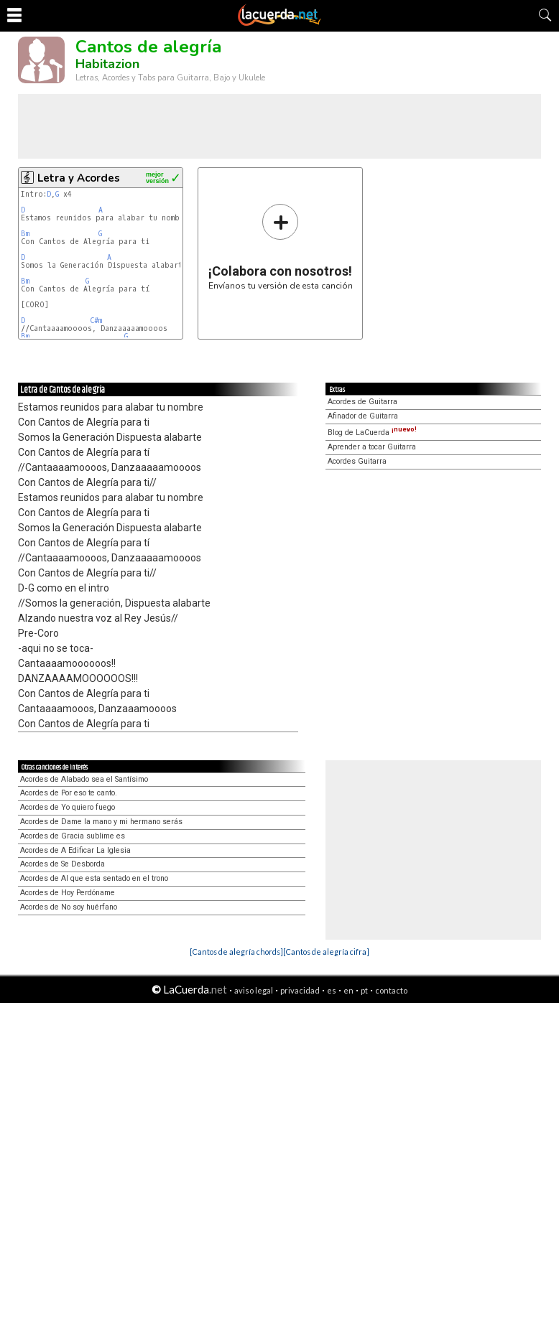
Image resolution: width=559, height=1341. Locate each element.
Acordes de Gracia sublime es (72, 836)
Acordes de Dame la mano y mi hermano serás (101, 821)
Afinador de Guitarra (363, 416)
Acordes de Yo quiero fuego (67, 807)
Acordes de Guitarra (362, 401)
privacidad (300, 990)
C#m (96, 320)
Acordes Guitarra (357, 461)
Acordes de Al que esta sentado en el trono (94, 878)
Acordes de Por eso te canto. (68, 793)
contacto (391, 990)
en (348, 990)
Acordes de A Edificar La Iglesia (75, 850)
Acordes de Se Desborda (62, 864)
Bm (25, 233)
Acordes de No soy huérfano (68, 907)
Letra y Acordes (78, 178)
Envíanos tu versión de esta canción (280, 246)
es (331, 990)
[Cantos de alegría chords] (236, 951)
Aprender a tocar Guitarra (372, 447)
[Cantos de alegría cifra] (326, 951)
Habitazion (107, 64)
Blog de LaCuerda (372, 432)
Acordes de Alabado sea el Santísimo (84, 779)
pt (364, 990)
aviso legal (253, 990)
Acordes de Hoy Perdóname (67, 892)
